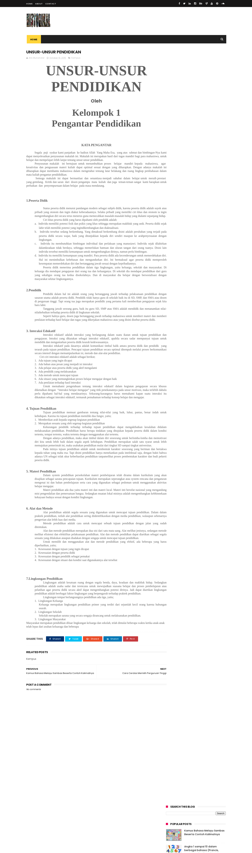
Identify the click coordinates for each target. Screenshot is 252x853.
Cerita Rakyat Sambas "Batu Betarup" (190, 113)
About (39, 3)
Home (29, 3)
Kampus (75, 58)
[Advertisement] (92, 791)
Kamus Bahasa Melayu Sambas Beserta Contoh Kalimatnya (204, 77)
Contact (50, 3)
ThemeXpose (46, 848)
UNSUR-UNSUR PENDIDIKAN (182, 121)
